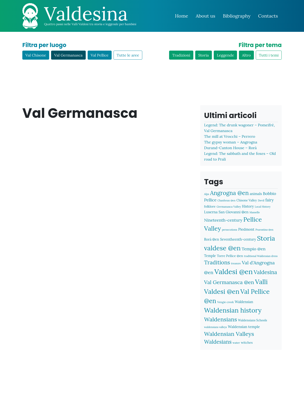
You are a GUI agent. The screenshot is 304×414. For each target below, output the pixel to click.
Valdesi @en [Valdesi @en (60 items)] (233, 271)
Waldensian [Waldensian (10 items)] (244, 302)
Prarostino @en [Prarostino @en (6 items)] (264, 229)
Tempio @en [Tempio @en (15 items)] (254, 249)
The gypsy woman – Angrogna (230, 142)
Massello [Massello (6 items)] (255, 212)
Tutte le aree (128, 55)
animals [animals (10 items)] (256, 193)
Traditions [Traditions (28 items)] (217, 262)
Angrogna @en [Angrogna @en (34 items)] (229, 193)
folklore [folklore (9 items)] (209, 206)
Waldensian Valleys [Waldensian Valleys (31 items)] (229, 334)
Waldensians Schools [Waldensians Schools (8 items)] (252, 320)
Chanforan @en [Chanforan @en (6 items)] (227, 200)
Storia (203, 55)
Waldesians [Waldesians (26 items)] (218, 341)
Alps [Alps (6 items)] (206, 194)
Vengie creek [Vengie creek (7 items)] (225, 302)
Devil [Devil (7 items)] (261, 200)
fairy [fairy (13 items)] (269, 200)
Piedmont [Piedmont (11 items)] (246, 229)
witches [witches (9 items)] (246, 342)
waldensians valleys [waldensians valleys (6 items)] (215, 327)
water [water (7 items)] (236, 342)
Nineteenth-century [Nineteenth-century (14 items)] (223, 220)
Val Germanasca (68, 55)
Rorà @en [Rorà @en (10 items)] (211, 239)
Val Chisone (35, 55)
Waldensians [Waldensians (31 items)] (220, 319)
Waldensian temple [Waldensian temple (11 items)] (244, 326)
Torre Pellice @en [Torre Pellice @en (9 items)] (230, 256)
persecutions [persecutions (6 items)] (229, 229)
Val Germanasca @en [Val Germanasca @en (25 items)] (229, 282)
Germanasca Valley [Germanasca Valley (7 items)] (229, 206)
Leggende (225, 55)
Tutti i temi (269, 55)
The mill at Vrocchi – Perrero (229, 136)
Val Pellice (100, 55)
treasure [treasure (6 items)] (236, 263)
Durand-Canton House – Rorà (230, 147)
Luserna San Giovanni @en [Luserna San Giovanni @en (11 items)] (226, 212)
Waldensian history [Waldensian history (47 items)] (232, 310)
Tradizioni (181, 55)
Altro (246, 55)
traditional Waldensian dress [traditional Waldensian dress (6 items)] (260, 256)
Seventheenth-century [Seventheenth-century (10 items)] (238, 239)
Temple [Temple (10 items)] (210, 255)
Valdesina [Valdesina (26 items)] (265, 272)
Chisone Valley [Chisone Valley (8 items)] (247, 200)
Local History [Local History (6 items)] (263, 206)
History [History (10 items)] (248, 206)
